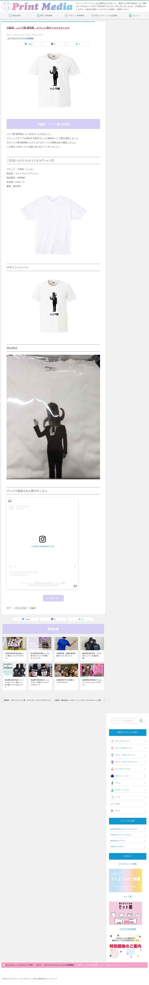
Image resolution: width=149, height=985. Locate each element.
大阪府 (32, 608)
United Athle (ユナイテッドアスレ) (123, 829)
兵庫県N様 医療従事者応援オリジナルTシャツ (66, 654)
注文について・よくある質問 (104, 15)
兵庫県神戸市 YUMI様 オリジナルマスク (66, 681)
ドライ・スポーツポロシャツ (123, 762)
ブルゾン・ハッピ (119, 776)
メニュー (134, 15)
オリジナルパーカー (120, 769)
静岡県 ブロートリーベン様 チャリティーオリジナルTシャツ (27, 700)
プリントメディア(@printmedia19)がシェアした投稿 (42, 583)
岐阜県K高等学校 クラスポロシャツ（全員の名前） (91, 655)
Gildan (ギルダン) (117, 846)
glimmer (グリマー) (117, 841)
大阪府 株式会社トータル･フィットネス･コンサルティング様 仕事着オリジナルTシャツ (80, 700)
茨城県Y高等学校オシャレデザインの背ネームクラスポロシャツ (40, 682)
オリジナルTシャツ (120, 741)
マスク (115, 811)
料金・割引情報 (44, 15)
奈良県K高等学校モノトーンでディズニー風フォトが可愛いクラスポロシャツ (14, 683)
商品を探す (15, 15)
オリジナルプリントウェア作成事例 (20, 38)
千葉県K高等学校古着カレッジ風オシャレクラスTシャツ (14, 655)
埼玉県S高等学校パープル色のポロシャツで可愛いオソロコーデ (40, 655)
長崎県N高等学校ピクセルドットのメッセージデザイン (91, 682)
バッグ (115, 797)
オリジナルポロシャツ (121, 748)
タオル (115, 804)
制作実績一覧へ (53, 598)
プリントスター (21, 608)
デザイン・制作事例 (74, 15)
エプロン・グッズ (119, 790)
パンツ (115, 783)
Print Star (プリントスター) (120, 835)
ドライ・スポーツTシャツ (122, 755)
